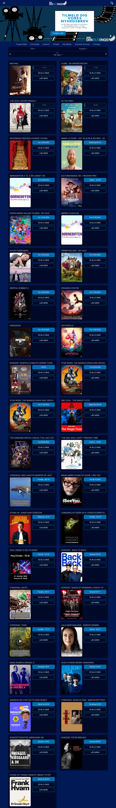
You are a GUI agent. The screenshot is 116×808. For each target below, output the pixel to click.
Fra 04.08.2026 (43, 180)
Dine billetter (67, 44)
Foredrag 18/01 (43, 667)
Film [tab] (32, 49)
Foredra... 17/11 (43, 629)
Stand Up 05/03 (43, 704)
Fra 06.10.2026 (95, 479)
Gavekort (46, 44)
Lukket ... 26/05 (95, 180)
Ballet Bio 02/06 (95, 405)
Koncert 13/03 (43, 742)
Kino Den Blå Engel (58, 3)
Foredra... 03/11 (43, 592)
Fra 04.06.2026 (43, 442)
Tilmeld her (58, 33)
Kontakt (56, 44)
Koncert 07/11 (95, 592)
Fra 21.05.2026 (43, 405)
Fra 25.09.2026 (95, 217)
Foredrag (96, 44)
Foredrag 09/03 (95, 704)
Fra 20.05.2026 (95, 367)
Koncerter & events (82, 44)
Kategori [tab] (82, 49)
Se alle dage (43, 73)
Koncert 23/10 (95, 554)
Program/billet (21, 44)
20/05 (43, 367)
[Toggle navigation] (4, 3)
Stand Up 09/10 (95, 142)
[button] (5, 36)
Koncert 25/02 (95, 667)
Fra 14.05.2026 (95, 255)
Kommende (34, 44)
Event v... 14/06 (95, 442)
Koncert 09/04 (95, 742)
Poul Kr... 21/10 (43, 554)
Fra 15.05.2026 (43, 142)
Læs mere (43, 78)
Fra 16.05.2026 (43, 292)
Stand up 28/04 (43, 779)
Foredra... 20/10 (95, 517)
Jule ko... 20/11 (95, 629)
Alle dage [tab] (58, 54)
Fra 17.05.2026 (95, 292)
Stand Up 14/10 (43, 517)
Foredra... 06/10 (43, 479)
